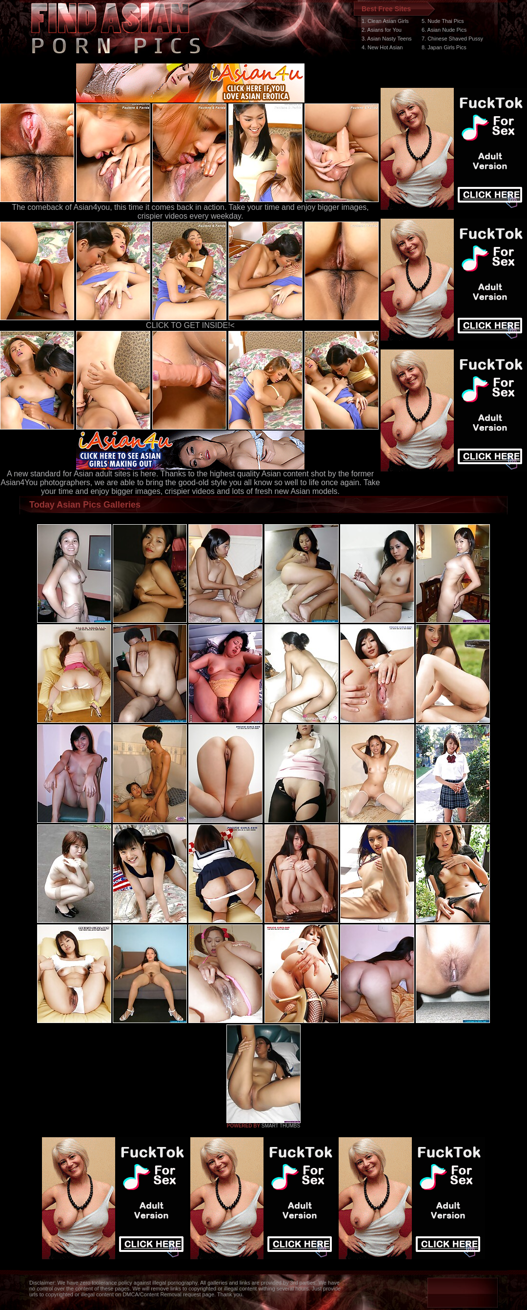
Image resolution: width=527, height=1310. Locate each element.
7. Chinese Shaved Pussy (452, 38)
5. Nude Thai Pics (443, 21)
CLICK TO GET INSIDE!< (190, 325)
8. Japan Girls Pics (444, 47)
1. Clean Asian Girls (385, 21)
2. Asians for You (382, 30)
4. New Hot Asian (382, 47)
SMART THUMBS (281, 1125)
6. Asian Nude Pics (444, 30)
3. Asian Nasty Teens (387, 38)
